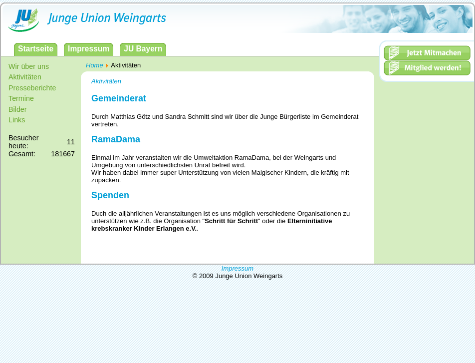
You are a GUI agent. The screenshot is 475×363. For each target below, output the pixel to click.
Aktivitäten (106, 81)
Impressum (237, 268)
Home (94, 65)
